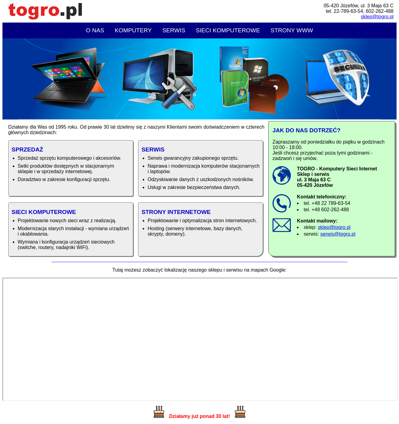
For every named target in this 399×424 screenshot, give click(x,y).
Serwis (173, 30)
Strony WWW (291, 30)
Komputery (133, 30)
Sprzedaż (27, 149)
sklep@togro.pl (377, 16)
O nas (95, 30)
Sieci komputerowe (228, 30)
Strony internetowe (175, 212)
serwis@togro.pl (337, 234)
